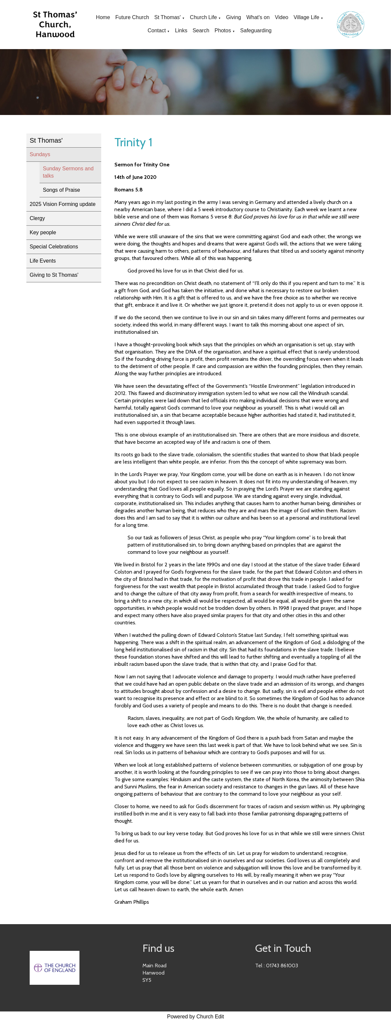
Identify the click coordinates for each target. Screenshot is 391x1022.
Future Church (132, 17)
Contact (157, 30)
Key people (43, 232)
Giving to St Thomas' (54, 275)
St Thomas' (167, 17)
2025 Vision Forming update (63, 204)
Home (103, 17)
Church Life (203, 17)
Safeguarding (256, 30)
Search (201, 30)
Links (181, 30)
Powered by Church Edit (195, 1016)
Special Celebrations (54, 246)
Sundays (40, 154)
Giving (233, 17)
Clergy (37, 218)
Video (281, 17)
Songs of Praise (61, 190)
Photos (223, 30)
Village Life (306, 17)
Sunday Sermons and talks (68, 172)
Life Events (43, 261)
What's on (258, 17)
